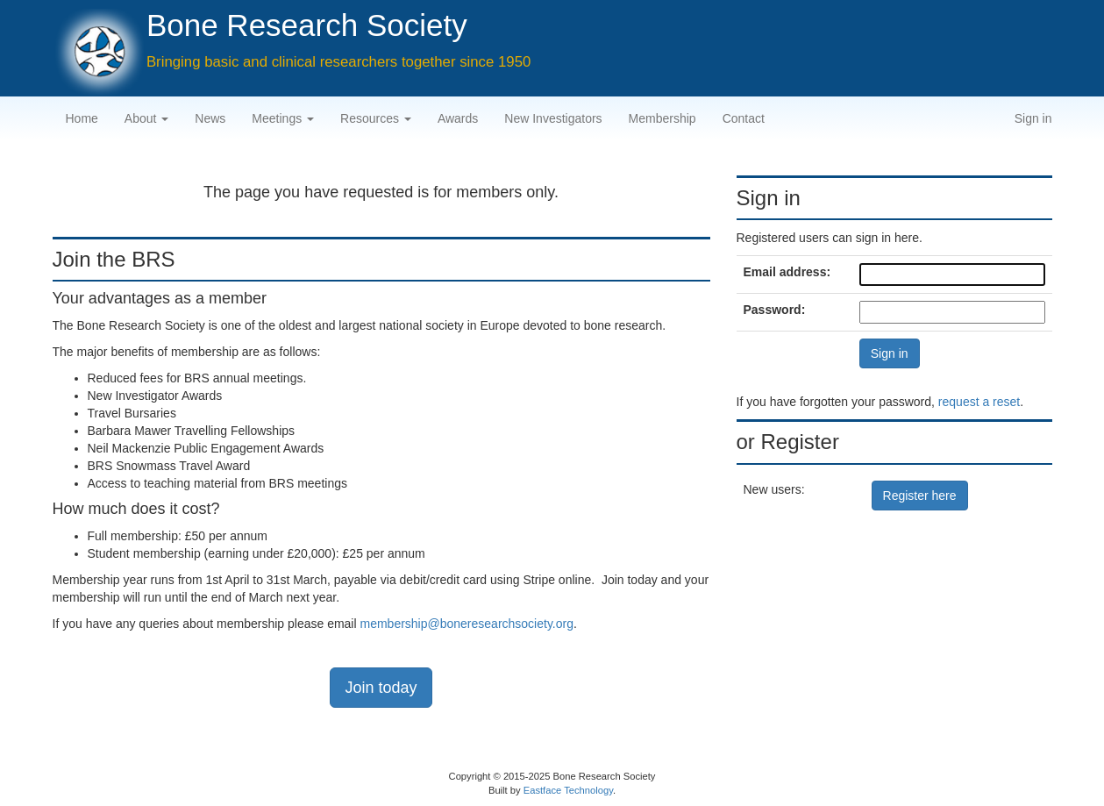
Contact (744, 118)
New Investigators (553, 118)
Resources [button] (375, 118)
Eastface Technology (568, 790)
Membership (662, 118)
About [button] (146, 118)
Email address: (787, 272)
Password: (775, 310)
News (210, 118)
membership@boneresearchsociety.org (466, 624)
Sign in (1033, 118)
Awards (458, 118)
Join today (381, 687)
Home (82, 118)
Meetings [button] (283, 118)
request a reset (979, 402)
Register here (920, 496)
